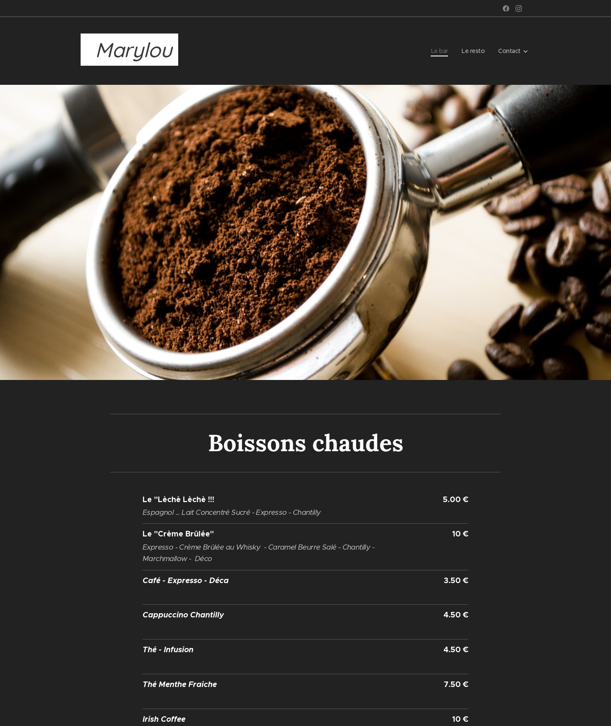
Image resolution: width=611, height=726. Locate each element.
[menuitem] (438, 50)
